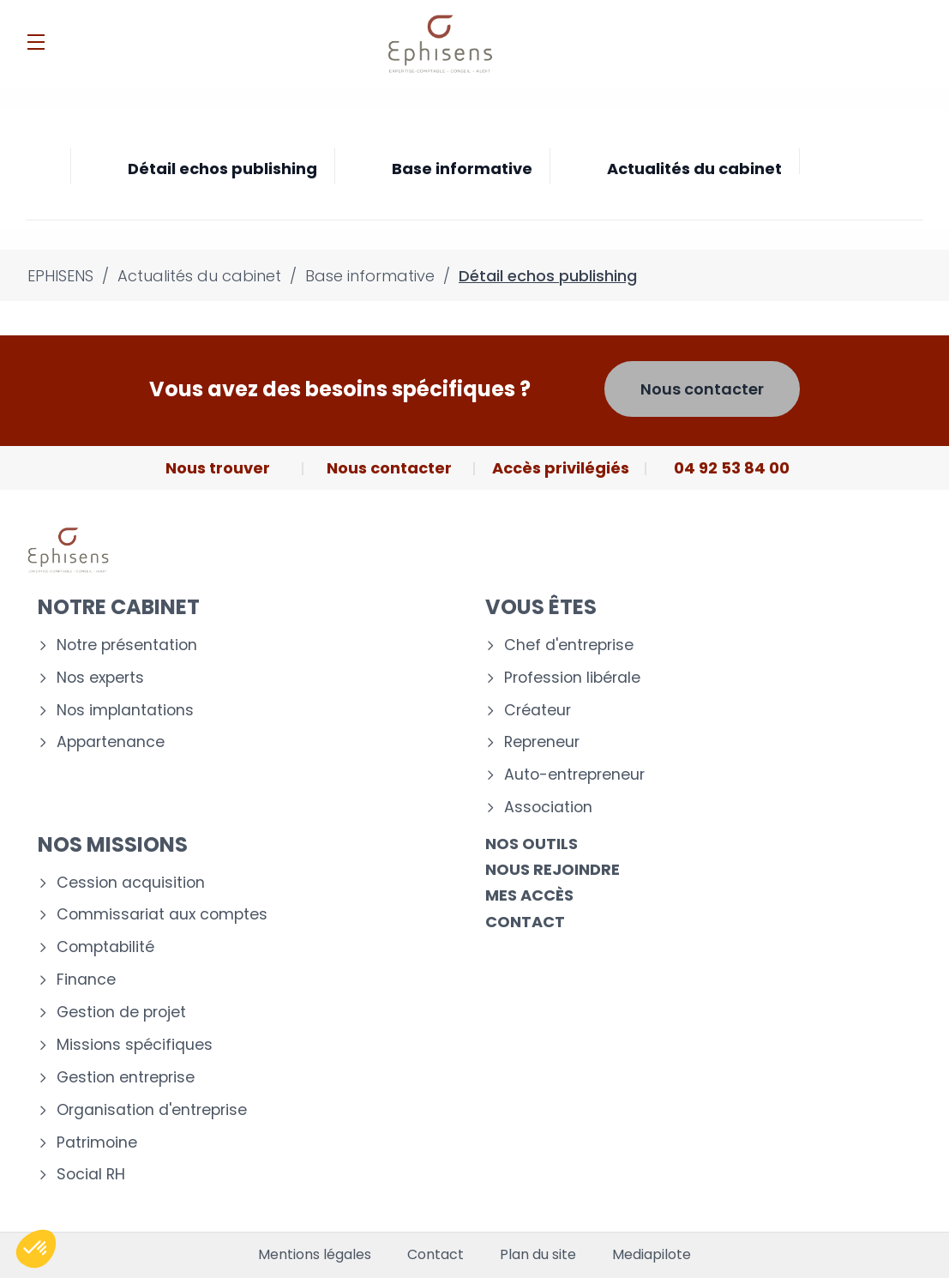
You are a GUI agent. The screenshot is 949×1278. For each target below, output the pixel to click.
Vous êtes (541, 607)
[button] (36, 1248)
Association (548, 807)
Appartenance (111, 742)
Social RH (91, 1175)
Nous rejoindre (552, 869)
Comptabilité (105, 947)
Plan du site (538, 1254)
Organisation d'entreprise (152, 1110)
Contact (525, 921)
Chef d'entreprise (569, 645)
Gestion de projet (121, 1012)
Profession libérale (572, 678)
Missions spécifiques (135, 1045)
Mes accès (529, 895)
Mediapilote (651, 1254)
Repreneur (542, 742)
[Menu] (36, 42)
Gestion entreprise (126, 1078)
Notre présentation (127, 645)
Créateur (537, 710)
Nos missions (113, 844)
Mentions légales (314, 1254)
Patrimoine (97, 1143)
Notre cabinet (119, 607)
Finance (86, 980)
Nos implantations (125, 710)
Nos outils (531, 843)
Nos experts (100, 678)
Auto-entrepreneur (574, 775)
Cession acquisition (131, 883)
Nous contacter (702, 389)
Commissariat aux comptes (162, 915)
